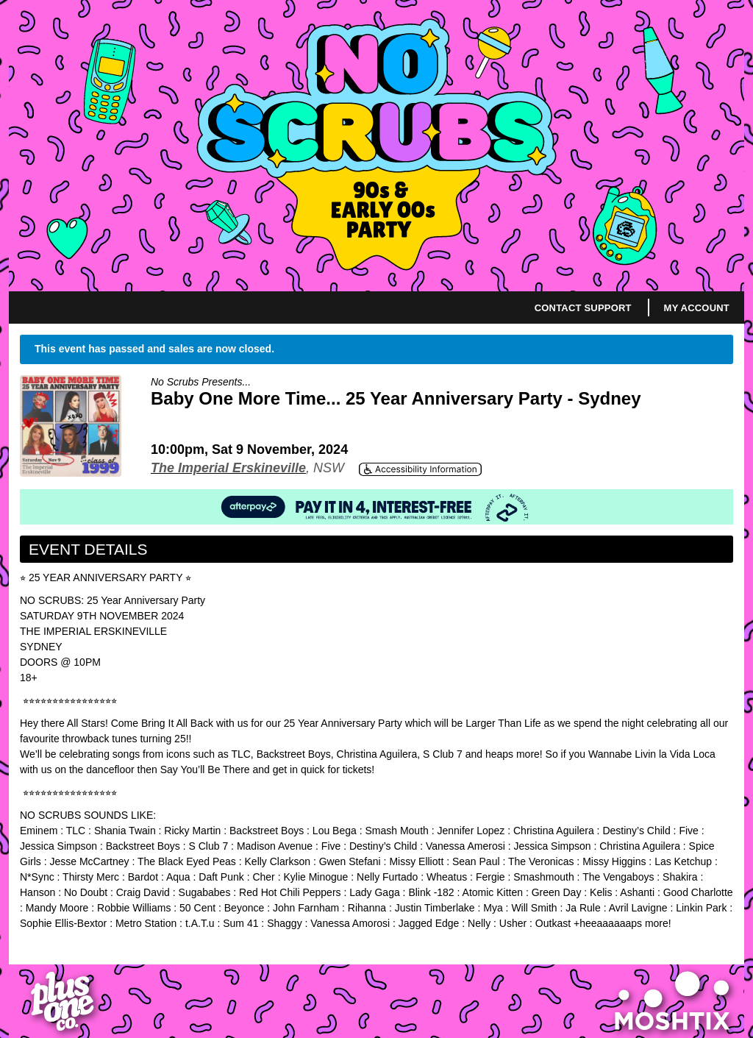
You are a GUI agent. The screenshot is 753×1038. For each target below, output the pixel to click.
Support (607, 307)
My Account (696, 307)
